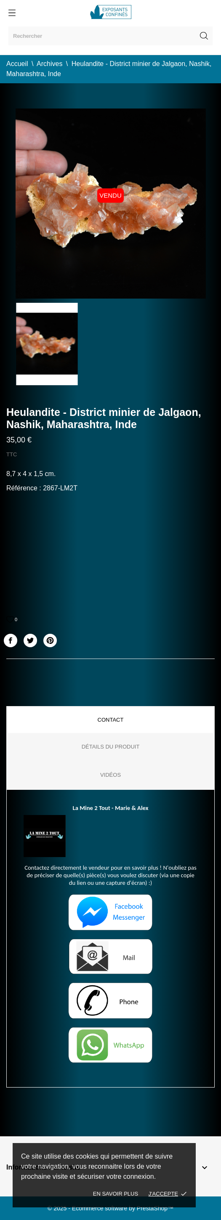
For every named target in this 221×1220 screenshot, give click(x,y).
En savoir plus (115, 1194)
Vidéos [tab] (110, 775)
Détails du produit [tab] (111, 747)
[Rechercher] (110, 35)
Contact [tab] (111, 720)
